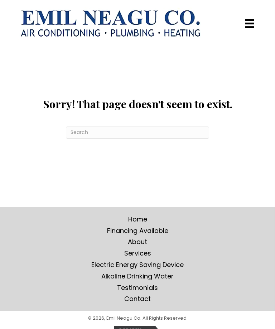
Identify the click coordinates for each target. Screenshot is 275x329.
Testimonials (137, 287)
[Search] (137, 133)
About (137, 241)
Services (137, 253)
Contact (137, 298)
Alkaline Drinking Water (137, 276)
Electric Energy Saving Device (137, 264)
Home (137, 219)
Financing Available (137, 230)
